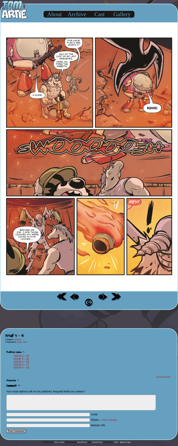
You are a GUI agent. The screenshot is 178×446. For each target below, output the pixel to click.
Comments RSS (163, 377)
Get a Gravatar (110, 420)
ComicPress (97, 442)
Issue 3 (17, 339)
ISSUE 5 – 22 (21, 358)
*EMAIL (104, 419)
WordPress (82, 442)
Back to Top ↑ (126, 442)
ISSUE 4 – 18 (21, 367)
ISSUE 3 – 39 (21, 361)
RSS (116, 442)
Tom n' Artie (59, 442)
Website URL (98, 425)
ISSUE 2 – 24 (21, 355)
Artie (19, 342)
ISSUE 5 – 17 (21, 364)
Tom (25, 342)
